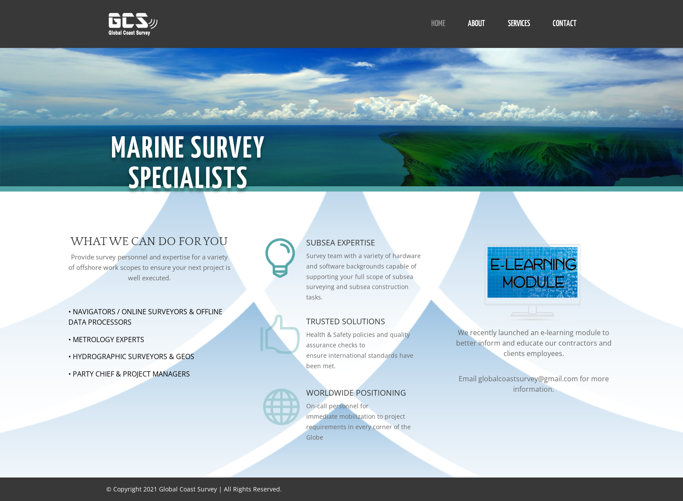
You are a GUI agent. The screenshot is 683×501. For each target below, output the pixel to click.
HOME (438, 24)
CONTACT (565, 24)
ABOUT (476, 24)
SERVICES (519, 24)
